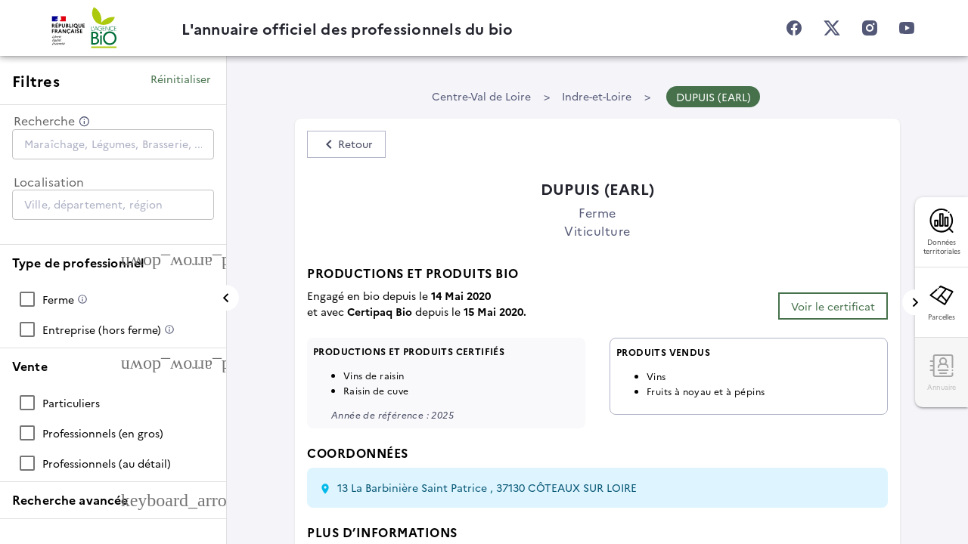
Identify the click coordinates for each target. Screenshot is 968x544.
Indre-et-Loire (596, 96)
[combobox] (113, 143)
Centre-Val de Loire (481, 96)
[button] (113, 263)
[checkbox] (113, 299)
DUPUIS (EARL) (713, 96)
